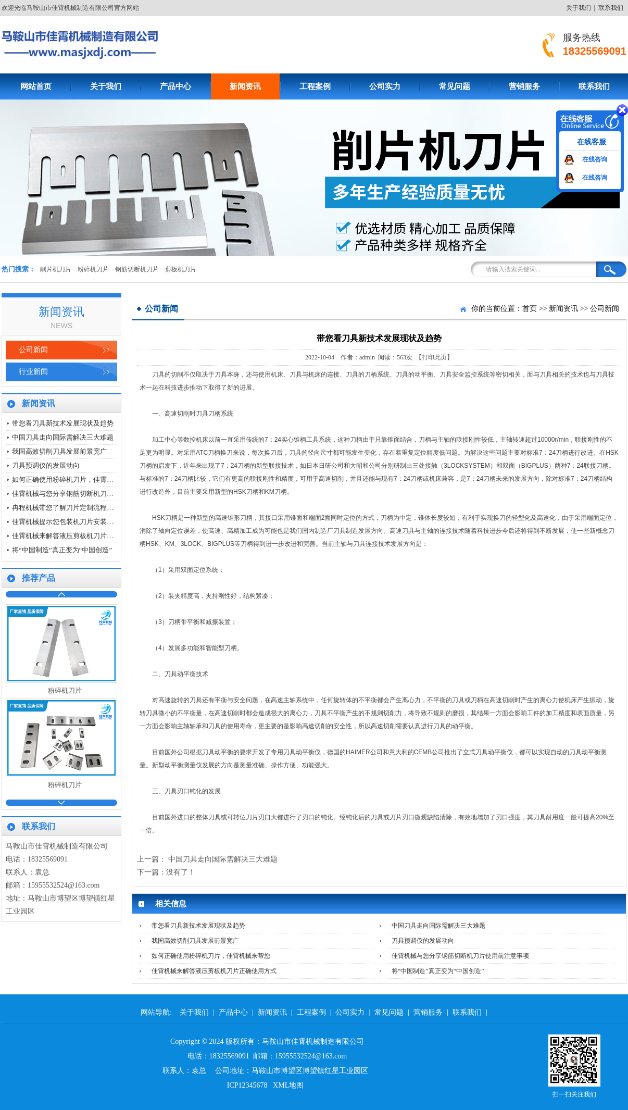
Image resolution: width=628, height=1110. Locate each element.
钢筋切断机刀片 (137, 269)
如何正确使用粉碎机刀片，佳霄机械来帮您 (76, 479)
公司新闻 (33, 350)
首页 (529, 309)
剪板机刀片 (180, 269)
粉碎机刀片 (93, 269)
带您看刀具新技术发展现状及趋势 (63, 423)
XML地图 (288, 1085)
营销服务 (524, 86)
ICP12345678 (247, 1085)
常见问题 (454, 86)
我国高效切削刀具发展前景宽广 (59, 451)
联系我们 (610, 7)
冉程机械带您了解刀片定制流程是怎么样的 (76, 508)
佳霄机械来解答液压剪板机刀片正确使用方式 (79, 536)
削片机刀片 (55, 269)
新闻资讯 (245, 86)
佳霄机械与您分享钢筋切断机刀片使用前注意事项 (86, 493)
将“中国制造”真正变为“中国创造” (62, 550)
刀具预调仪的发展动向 (46, 465)
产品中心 (175, 86)
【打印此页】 (434, 357)
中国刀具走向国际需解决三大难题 (63, 437)
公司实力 (384, 86)
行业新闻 (33, 372)
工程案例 (315, 86)
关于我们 (578, 7)
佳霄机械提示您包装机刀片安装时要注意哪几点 (83, 522)
